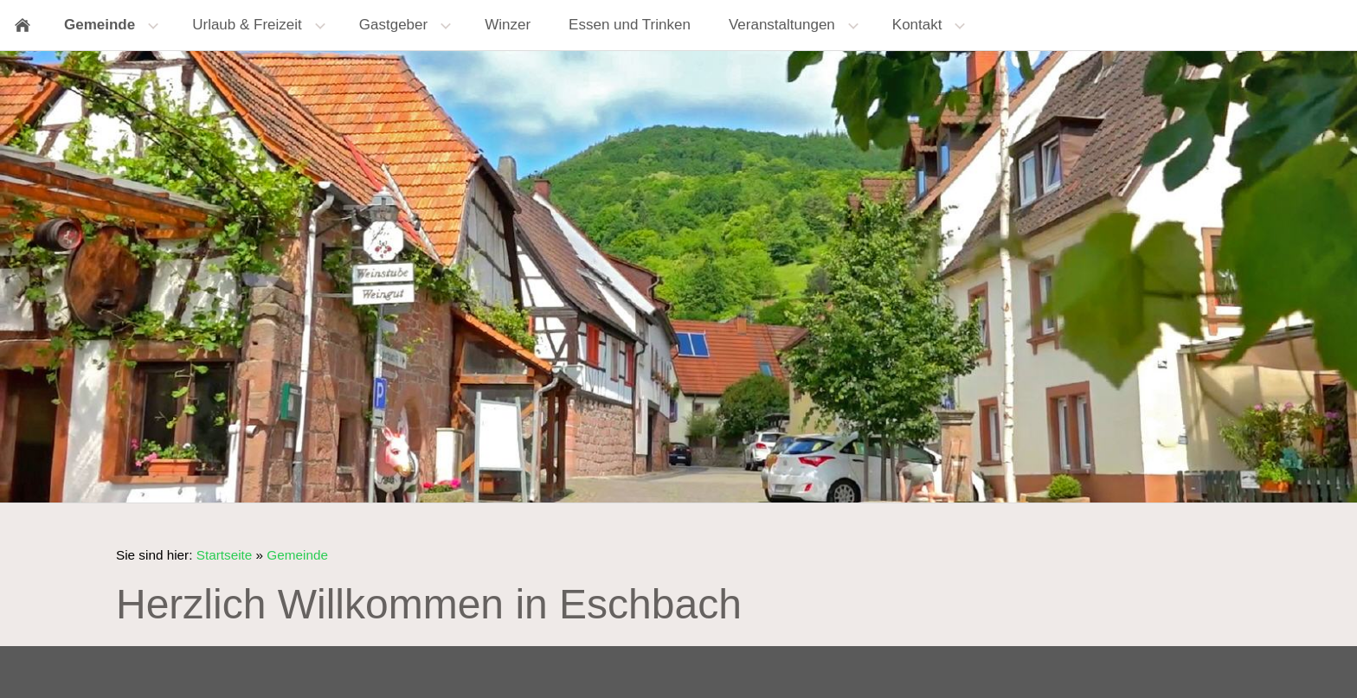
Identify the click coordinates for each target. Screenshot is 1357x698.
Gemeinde (297, 555)
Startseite (224, 555)
